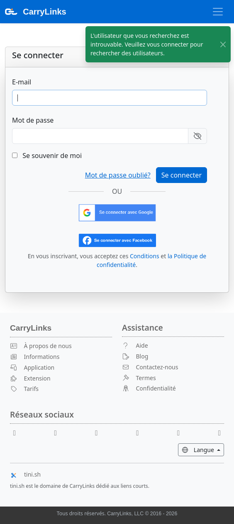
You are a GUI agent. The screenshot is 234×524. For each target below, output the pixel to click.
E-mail (21, 82)
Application (32, 367)
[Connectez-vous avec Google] (117, 212)
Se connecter (181, 175)
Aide (135, 345)
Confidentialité (149, 388)
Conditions (144, 256)
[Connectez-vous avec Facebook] (117, 239)
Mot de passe (33, 120)
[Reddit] (100, 432)
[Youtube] (59, 432)
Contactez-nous (150, 367)
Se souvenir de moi (47, 155)
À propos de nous (41, 346)
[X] (141, 432)
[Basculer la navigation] (218, 12)
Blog (135, 356)
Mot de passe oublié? (118, 175)
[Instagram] (182, 432)
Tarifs (24, 389)
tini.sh (25, 474)
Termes (139, 378)
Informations (34, 357)
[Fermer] (223, 44)
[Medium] (219, 432)
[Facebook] (18, 432)
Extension (30, 378)
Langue (203, 449)
